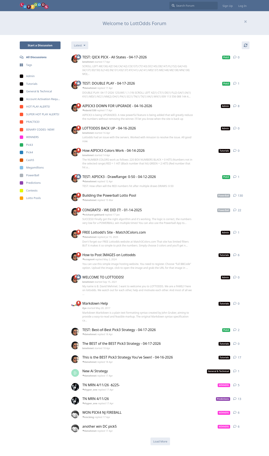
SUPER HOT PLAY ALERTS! (39, 114)
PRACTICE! (30, 122)
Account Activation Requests (40, 99)
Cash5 (27, 160)
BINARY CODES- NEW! (37, 129)
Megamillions (32, 167)
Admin (27, 76)
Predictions (30, 183)
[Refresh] (245, 45)
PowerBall (29, 175)
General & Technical (36, 91)
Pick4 (26, 152)
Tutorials (29, 84)
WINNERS (29, 137)
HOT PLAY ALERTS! (35, 106)
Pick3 (26, 145)
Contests (29, 190)
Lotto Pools (30, 198)
